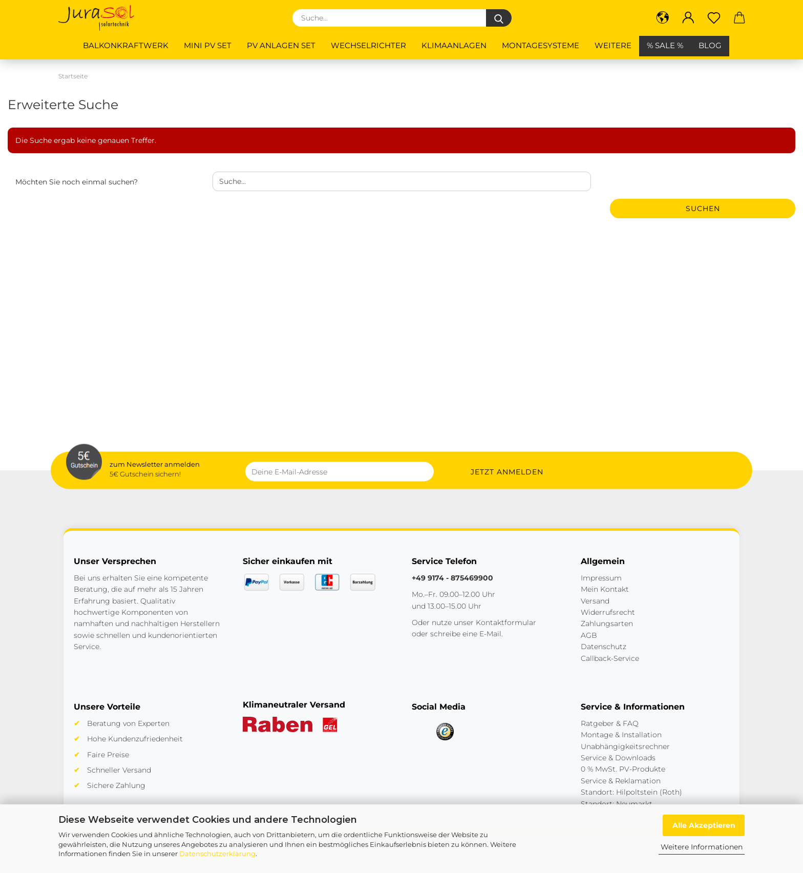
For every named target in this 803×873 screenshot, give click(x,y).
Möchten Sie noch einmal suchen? (76, 181)
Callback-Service (610, 658)
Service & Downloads (618, 757)
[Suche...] (499, 18)
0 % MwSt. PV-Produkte (623, 769)
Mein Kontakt (605, 589)
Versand (595, 601)
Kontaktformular (506, 622)
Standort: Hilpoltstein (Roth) (631, 792)
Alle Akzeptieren (703, 825)
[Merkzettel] (714, 18)
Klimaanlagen (454, 45)
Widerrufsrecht (608, 612)
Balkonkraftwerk (125, 45)
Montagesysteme (540, 45)
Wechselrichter (368, 45)
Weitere (613, 45)
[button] (662, 18)
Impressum (601, 578)
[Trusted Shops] (445, 731)
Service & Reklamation (621, 780)
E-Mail (490, 633)
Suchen (703, 208)
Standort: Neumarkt (616, 803)
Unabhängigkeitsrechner (625, 746)
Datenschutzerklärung (217, 853)
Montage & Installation (621, 734)
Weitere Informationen (702, 846)
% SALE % (665, 45)
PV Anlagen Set (281, 45)
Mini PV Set (207, 45)
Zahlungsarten (607, 623)
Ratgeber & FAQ (610, 723)
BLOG (710, 45)
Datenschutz (603, 646)
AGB (589, 635)
